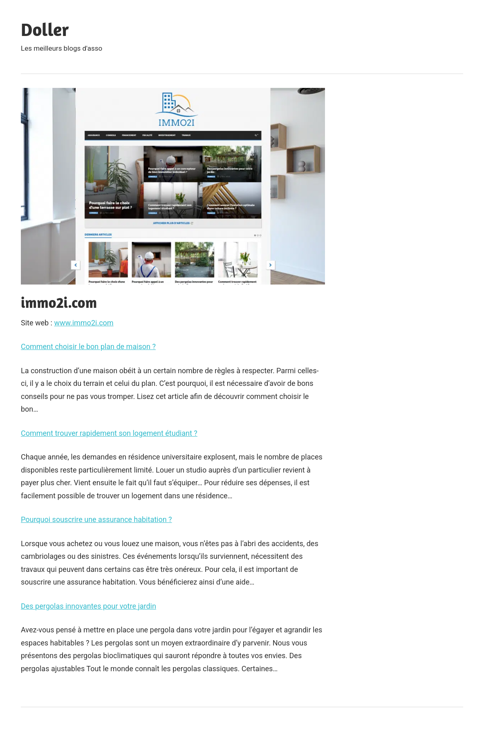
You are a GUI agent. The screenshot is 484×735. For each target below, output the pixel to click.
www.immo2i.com (83, 322)
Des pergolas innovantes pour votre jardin (88, 606)
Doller (45, 29)
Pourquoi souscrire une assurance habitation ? (96, 519)
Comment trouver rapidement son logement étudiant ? (109, 433)
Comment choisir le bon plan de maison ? (88, 346)
